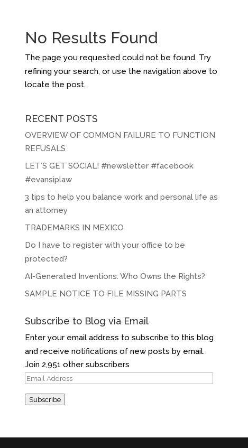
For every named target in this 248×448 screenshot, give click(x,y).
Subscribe (45, 399)
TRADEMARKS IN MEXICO (74, 227)
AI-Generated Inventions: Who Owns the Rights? (115, 276)
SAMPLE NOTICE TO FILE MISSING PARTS (106, 293)
